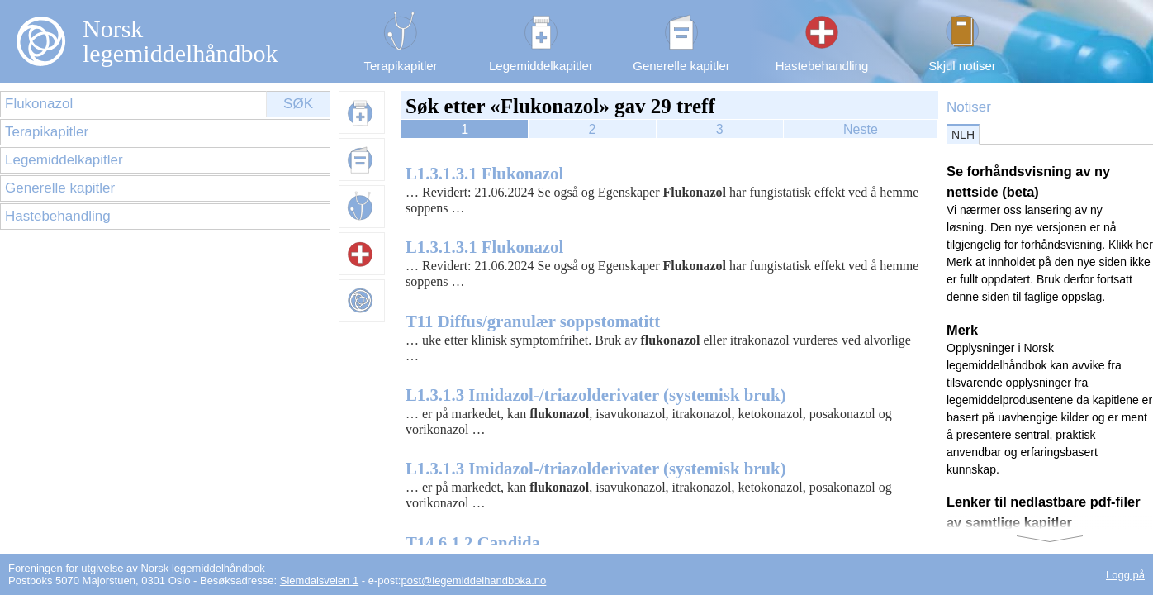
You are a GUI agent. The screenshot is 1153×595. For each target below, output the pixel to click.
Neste (860, 129)
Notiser (969, 107)
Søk (298, 104)
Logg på (1125, 575)
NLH (963, 134)
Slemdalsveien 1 (319, 580)
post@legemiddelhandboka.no (473, 580)
